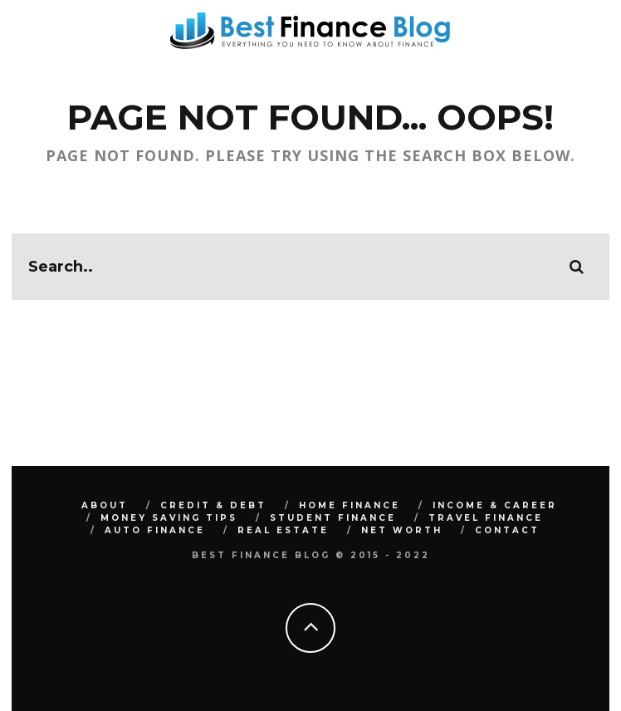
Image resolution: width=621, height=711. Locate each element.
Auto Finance (155, 530)
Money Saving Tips (168, 517)
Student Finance (333, 517)
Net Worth (402, 530)
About (104, 505)
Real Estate (283, 530)
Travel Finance (485, 517)
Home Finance (349, 505)
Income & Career (495, 505)
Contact (507, 530)
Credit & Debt (213, 505)
